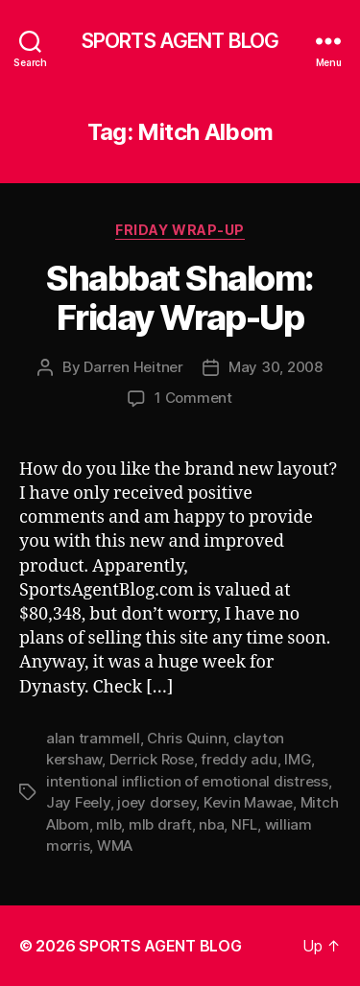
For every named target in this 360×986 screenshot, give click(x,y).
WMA (114, 845)
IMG (297, 759)
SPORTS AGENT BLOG (180, 41)
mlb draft (160, 824)
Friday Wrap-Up (179, 230)
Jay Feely (78, 802)
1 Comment (193, 397)
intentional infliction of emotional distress (187, 781)
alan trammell (93, 738)
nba (211, 824)
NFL (244, 824)
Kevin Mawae (248, 802)
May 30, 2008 (275, 367)
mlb (108, 824)
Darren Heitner (133, 367)
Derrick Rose (151, 759)
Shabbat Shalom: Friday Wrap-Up (180, 298)
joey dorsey (156, 802)
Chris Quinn (186, 738)
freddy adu (238, 759)
